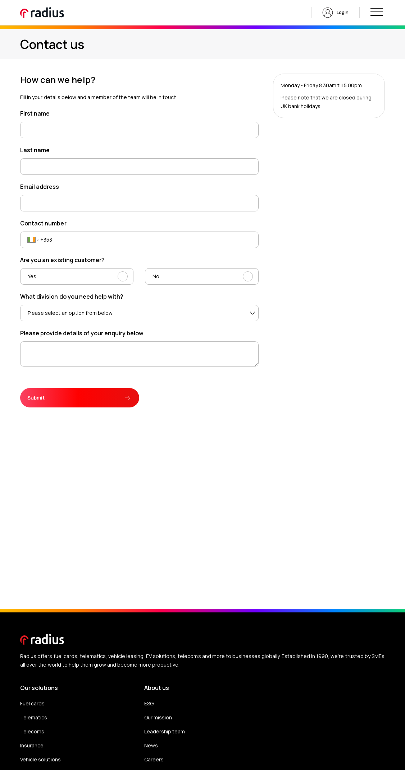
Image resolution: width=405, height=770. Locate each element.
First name (35, 113)
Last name (35, 150)
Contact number (43, 223)
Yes (32, 276)
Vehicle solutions (40, 759)
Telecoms (32, 731)
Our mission (158, 717)
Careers (154, 759)
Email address (39, 187)
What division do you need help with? (71, 296)
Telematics (33, 717)
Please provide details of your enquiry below (82, 333)
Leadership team (164, 731)
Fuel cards (32, 703)
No (156, 276)
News (151, 745)
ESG (149, 703)
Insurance (32, 745)
